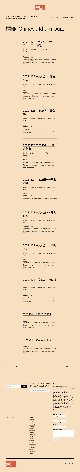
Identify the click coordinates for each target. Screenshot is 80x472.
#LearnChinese (48, 62)
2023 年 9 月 (32, 424)
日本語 (31, 60)
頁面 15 (17, 366)
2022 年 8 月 (32, 449)
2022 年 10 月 (32, 445)
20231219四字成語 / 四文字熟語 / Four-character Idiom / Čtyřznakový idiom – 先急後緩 (63, 408)
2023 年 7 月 (32, 428)
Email (54, 424)
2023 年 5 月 (32, 432)
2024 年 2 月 (32, 417)
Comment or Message (58, 429)
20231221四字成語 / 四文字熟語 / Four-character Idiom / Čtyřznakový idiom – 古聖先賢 (63, 403)
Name (54, 419)
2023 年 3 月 (32, 436)
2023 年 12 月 (32, 419)
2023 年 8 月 (32, 426)
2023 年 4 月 (32, 434)
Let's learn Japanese (47, 162)
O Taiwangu (51, 17)
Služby (57, 17)
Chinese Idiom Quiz (30, 63)
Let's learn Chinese (47, 59)
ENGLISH (32, 59)
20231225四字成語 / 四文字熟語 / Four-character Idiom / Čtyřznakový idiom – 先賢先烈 (63, 392)
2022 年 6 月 (32, 453)
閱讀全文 (25, 51)
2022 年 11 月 (32, 444)
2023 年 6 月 (32, 430)
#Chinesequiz (41, 62)
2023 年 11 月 (32, 421)
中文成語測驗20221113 (37, 339)
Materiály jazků (64, 17)
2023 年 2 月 (32, 438)
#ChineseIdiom (35, 62)
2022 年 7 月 (32, 451)
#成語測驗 (51, 198)
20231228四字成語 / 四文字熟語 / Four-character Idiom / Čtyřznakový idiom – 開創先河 (63, 388)
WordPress (69, 463)
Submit (55, 439)
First (54, 422)
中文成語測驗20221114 (37, 314)
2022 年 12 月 (32, 442)
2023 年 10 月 (32, 423)
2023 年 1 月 (32, 440)
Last (60, 422)
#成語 (53, 62)
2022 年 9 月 (32, 447)
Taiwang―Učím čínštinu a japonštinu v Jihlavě (22, 16)
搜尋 (7, 383)
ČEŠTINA (27, 59)
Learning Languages (39, 59)
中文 (29, 60)
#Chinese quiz (28, 62)
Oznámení (71, 17)
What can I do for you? (58, 414)
